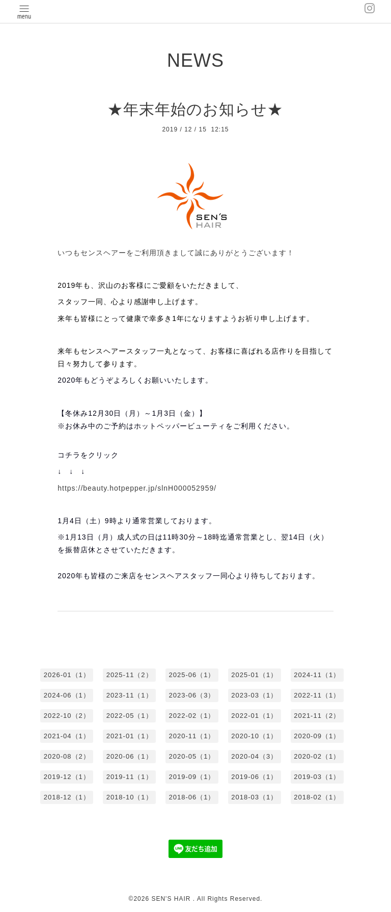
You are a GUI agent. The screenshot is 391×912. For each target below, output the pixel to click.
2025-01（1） (254, 675)
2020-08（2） (67, 756)
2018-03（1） (254, 797)
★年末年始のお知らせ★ (195, 109)
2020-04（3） (254, 756)
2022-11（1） (317, 695)
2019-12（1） (67, 777)
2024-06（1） (67, 695)
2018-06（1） (192, 797)
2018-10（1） (129, 797)
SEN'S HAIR (171, 898)
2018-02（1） (317, 797)
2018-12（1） (67, 797)
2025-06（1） (192, 675)
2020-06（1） (129, 756)
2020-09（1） (317, 736)
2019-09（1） (192, 777)
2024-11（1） (317, 675)
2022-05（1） (129, 715)
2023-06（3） (192, 695)
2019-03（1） (317, 777)
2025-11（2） (129, 675)
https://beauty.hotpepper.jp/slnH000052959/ (137, 488)
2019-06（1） (254, 777)
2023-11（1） (129, 695)
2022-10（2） (67, 715)
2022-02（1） (192, 715)
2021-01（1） (129, 736)
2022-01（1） (254, 715)
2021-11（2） (317, 715)
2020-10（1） (254, 736)
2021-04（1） (67, 736)
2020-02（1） (317, 756)
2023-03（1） (254, 695)
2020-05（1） (192, 756)
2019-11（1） (129, 777)
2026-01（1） (67, 675)
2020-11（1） (192, 736)
